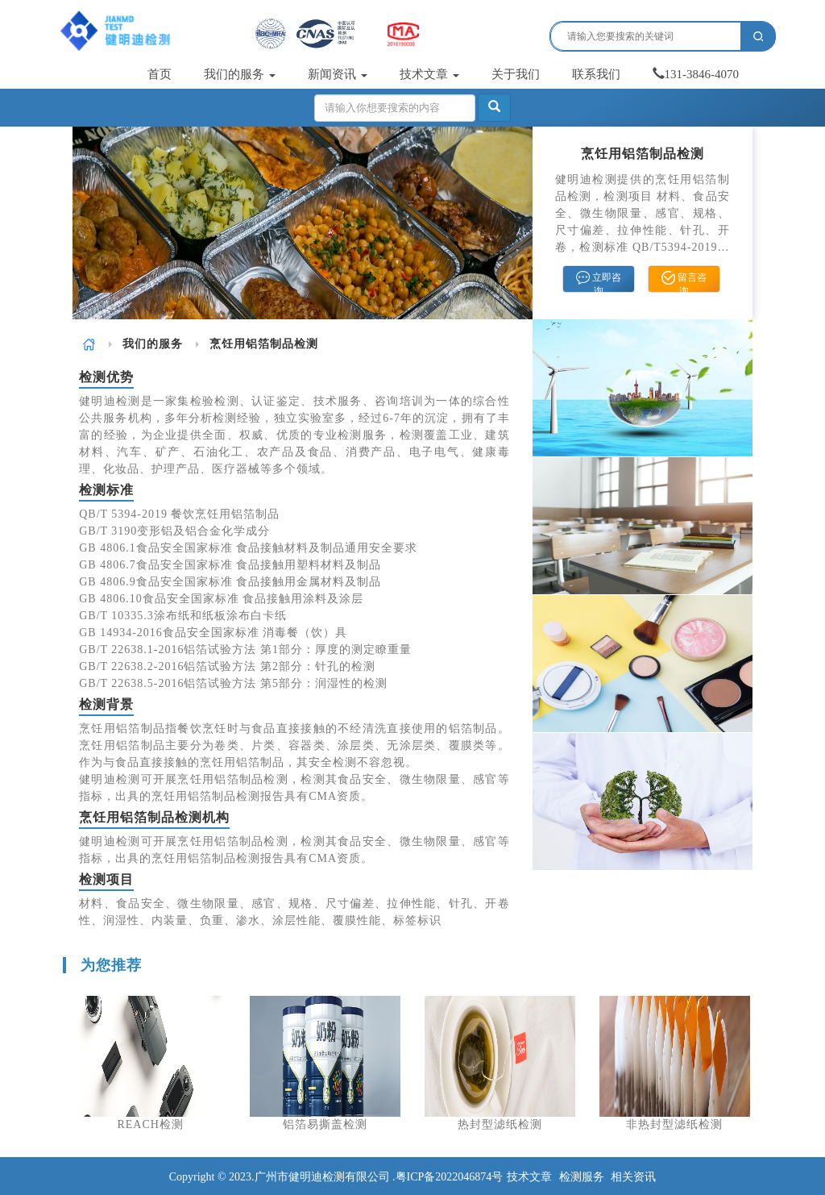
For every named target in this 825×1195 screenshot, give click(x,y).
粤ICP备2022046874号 (450, 1177)
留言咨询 (684, 281)
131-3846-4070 (696, 74)
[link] (89, 344)
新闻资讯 (337, 74)
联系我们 (596, 74)
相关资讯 (633, 1177)
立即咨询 (598, 281)
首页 (159, 74)
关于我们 (515, 74)
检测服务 (581, 1177)
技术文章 (429, 74)
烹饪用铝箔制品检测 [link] (263, 344)
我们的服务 (240, 74)
